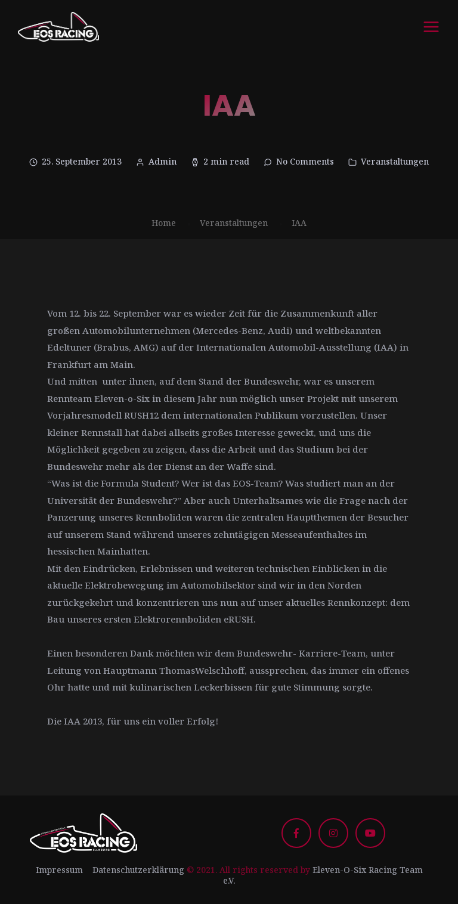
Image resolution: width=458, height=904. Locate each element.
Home (163, 222)
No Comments (305, 161)
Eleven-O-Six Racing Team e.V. (323, 875)
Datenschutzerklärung (138, 869)
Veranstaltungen (395, 161)
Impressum (59, 869)
